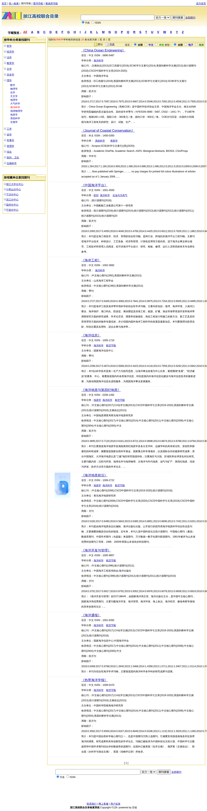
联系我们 (92, 803)
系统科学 (15, 118)
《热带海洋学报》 (94, 680)
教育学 (10, 63)
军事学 (10, 140)
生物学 (14, 122)
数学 (12, 85)
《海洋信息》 (91, 335)
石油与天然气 (120, 195)
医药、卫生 (13, 157)
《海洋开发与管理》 (96, 550)
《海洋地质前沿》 (94, 475)
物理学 (14, 88)
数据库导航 (52, 3)
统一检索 (14, 3)
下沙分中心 (12, 194)
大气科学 (15, 103)
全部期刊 (190, 17)
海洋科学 (15, 107)
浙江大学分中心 (14, 184)
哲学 (9, 46)
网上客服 (103, 803)
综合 (9, 151)
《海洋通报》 (91, 615)
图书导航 (38, 3)
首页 (4, 3)
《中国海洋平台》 (94, 185)
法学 (9, 57)
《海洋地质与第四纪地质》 (101, 390)
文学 (9, 68)
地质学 (14, 114)
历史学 (10, 74)
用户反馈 (115, 803)
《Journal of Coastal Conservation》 (108, 130)
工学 (9, 128)
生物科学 (12, 163)
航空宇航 (111, 345)
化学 (12, 92)
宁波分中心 (12, 209)
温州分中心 (12, 204)
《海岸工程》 (91, 260)
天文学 (14, 96)
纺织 (96, 195)
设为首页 (201, 3)
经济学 (10, 51)
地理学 (14, 99)
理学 (9, 80)
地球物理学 (16, 111)
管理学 (10, 146)
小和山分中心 (13, 189)
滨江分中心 (12, 199)
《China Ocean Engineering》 (103, 50)
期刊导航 (26, 3)
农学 (9, 134)
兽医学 (114, 140)
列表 (112, 44)
